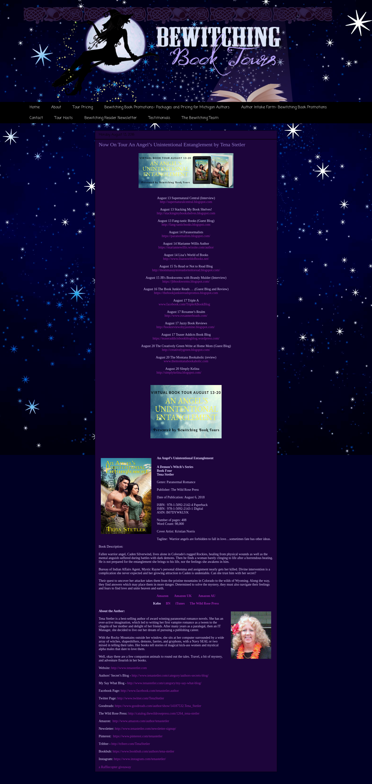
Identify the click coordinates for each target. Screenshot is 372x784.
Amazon (162, 596)
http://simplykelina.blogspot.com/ (179, 372)
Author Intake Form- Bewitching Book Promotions (284, 107)
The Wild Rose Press (204, 603)
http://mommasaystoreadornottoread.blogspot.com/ (186, 270)
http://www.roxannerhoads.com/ (186, 315)
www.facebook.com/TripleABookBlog (184, 304)
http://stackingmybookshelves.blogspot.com (186, 213)
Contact (36, 118)
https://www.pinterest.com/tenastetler (138, 736)
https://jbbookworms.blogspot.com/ (185, 281)
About (56, 107)
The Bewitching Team (200, 118)
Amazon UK (183, 596)
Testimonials (159, 118)
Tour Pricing (83, 107)
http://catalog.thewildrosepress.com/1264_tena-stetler (163, 713)
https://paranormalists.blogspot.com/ (186, 236)
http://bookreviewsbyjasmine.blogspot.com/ (185, 327)
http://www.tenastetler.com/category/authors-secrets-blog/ (170, 675)
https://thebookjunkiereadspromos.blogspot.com (186, 293)
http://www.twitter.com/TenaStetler (140, 698)
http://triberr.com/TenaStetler (130, 744)
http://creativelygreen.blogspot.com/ (186, 350)
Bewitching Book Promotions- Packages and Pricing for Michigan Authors (167, 107)
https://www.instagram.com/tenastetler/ (140, 759)
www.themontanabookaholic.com (186, 361)
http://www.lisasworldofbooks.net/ (186, 259)
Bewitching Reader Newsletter (110, 118)
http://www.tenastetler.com (129, 668)
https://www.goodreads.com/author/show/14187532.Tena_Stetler (158, 706)
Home (35, 107)
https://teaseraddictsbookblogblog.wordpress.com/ (186, 338)
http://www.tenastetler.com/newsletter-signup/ (145, 728)
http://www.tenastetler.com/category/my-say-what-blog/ (164, 683)
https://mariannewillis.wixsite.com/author (186, 247)
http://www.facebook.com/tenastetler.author (150, 690)
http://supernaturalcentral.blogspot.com (186, 202)
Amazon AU (206, 596)
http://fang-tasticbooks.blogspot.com (186, 224)
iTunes (180, 603)
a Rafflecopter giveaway (115, 767)
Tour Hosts (64, 118)
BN (168, 603)
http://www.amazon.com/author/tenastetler (140, 721)
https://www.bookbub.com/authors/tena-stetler (143, 751)
